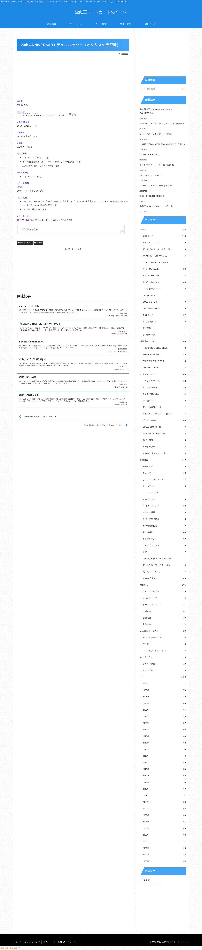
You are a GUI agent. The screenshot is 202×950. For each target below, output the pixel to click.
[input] (162, 89)
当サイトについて (32, 942)
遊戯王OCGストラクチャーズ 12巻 (156, 206)
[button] (183, 89)
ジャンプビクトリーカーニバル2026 (157, 165)
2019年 (38, 243)
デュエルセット (25, 243)
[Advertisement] (73, 76)
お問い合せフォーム (66, 942)
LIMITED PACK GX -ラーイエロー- (156, 185)
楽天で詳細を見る (29, 229)
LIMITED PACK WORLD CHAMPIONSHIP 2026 (162, 144)
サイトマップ (49, 942)
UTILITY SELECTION (150, 154)
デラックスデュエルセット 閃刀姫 (156, 134)
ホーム (18, 942)
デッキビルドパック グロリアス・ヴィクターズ (162, 123)
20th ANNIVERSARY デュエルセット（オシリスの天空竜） (45, 220)
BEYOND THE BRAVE (150, 175)
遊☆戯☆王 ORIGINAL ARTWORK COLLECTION (156, 111)
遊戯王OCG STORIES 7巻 (152, 196)
